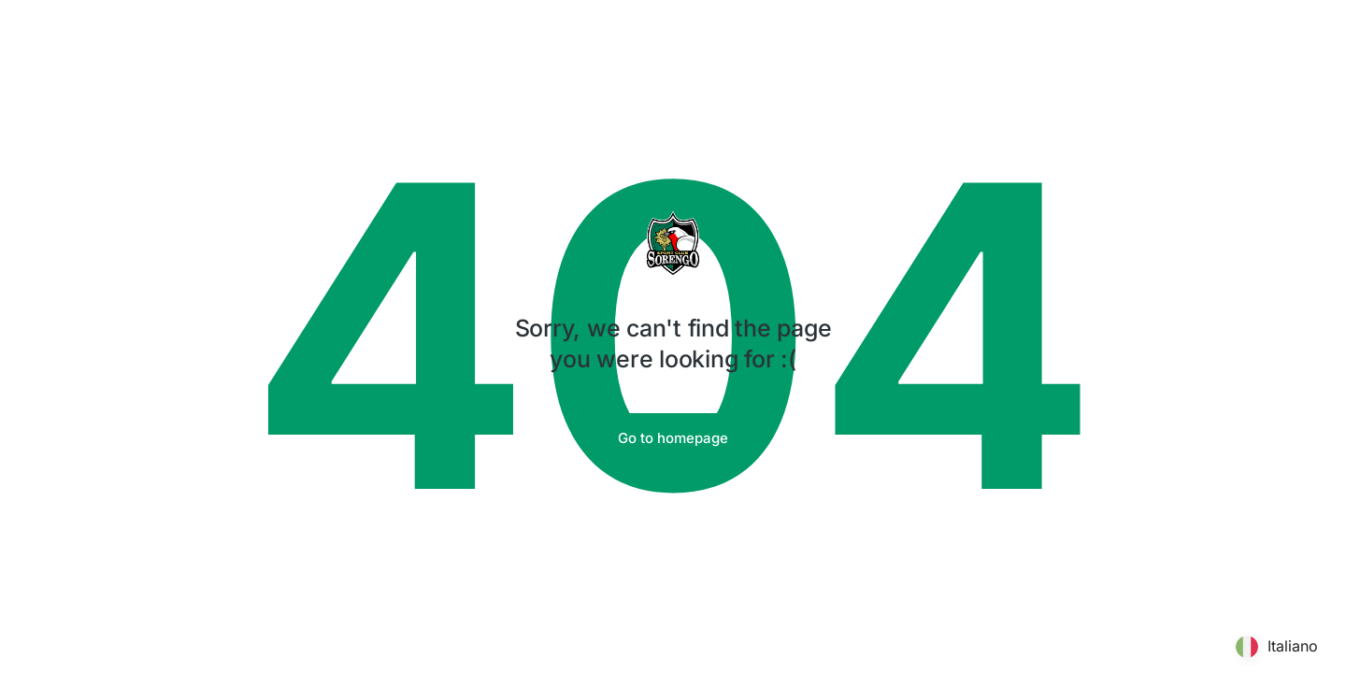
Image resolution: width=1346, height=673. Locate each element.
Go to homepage (673, 438)
